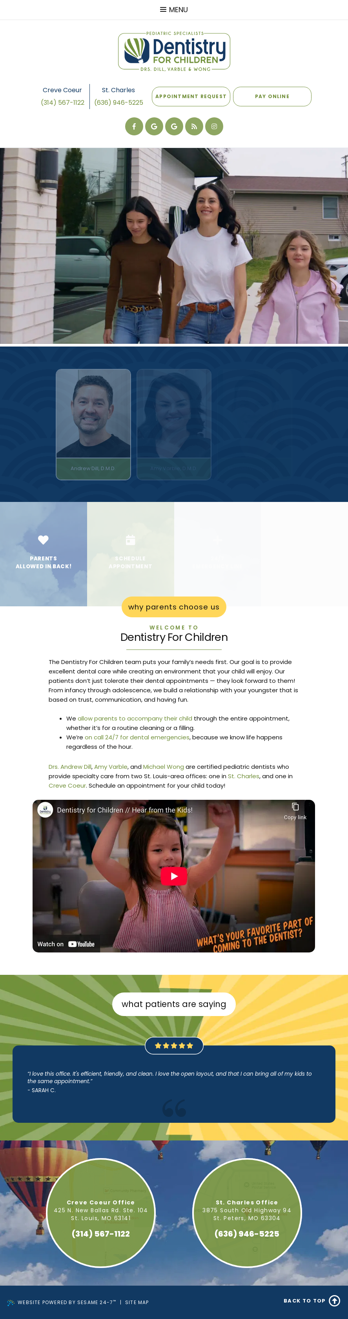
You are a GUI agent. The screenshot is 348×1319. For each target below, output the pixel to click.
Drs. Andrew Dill (70, 767)
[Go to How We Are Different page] (43, 554)
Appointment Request (191, 96)
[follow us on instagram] (214, 126)
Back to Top (312, 1301)
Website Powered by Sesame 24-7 (62, 1302)
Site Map (137, 1302)
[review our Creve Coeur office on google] (174, 126)
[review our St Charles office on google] (154, 126)
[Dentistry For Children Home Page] (174, 51)
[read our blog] (194, 126)
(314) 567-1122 (62, 102)
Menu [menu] (174, 10)
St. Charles (118, 90)
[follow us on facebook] (134, 126)
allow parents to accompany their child (135, 718)
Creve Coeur (62, 90)
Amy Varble (111, 767)
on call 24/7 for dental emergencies (137, 737)
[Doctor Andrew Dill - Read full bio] (93, 424)
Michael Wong (163, 767)
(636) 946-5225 (118, 102)
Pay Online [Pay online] (272, 93)
